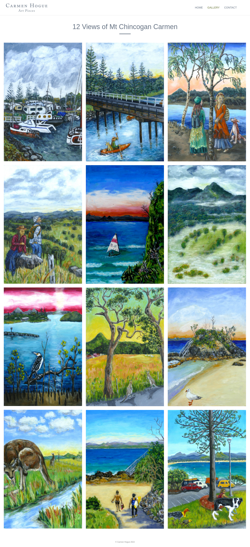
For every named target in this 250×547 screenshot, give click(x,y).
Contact (230, 7)
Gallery (213, 7)
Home (199, 7)
